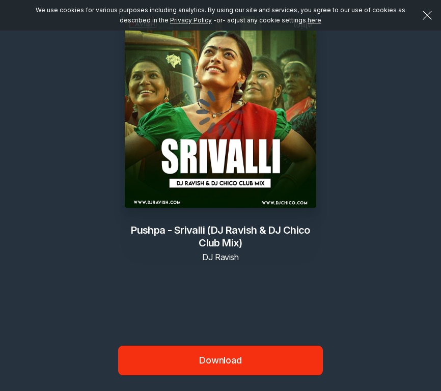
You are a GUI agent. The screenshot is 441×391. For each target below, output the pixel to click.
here (314, 20)
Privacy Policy (191, 20)
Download (220, 360)
